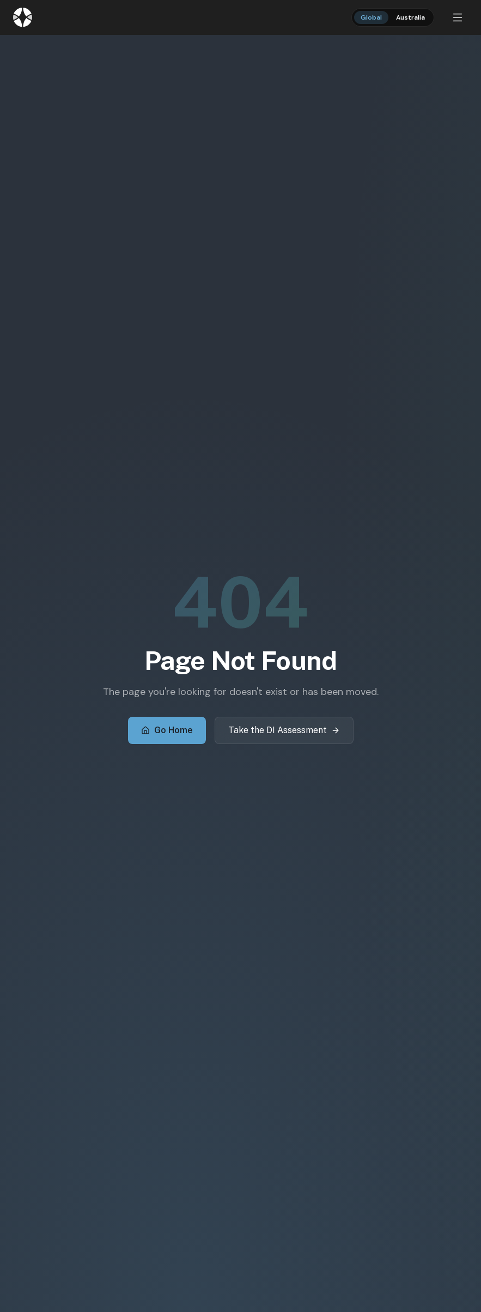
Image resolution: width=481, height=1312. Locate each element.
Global (371, 17)
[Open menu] (457, 17)
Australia (410, 17)
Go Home (167, 730)
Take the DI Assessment (284, 730)
